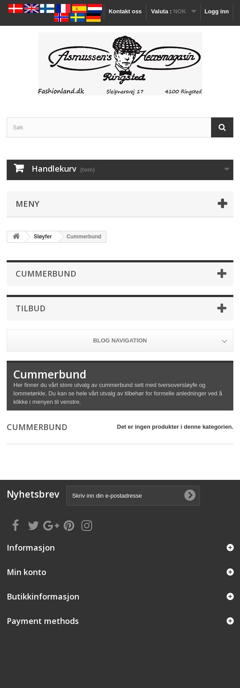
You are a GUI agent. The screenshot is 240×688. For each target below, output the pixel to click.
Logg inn (216, 11)
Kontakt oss (125, 11)
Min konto (26, 572)
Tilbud (30, 308)
